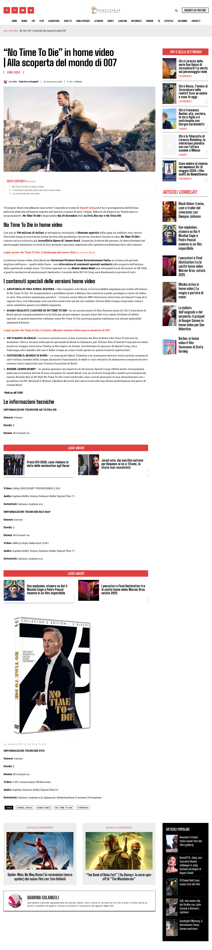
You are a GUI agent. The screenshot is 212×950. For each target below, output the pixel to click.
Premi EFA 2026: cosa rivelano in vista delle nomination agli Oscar (48, 464)
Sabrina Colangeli (28, 81)
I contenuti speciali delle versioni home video (37, 190)
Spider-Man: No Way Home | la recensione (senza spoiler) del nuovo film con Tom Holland (40, 877)
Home (6, 30)
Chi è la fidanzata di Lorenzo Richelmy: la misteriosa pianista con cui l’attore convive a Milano (192, 143)
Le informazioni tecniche (26, 193)
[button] (176, 10)
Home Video (13, 30)
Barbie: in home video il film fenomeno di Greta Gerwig (191, 344)
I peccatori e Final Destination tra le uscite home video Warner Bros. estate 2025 (192, 266)
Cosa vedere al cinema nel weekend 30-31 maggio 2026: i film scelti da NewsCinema (193, 169)
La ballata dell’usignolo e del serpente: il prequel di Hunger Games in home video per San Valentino (191, 318)
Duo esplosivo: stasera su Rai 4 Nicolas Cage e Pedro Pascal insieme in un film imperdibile (190, 237)
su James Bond (85, 252)
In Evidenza (185, 76)
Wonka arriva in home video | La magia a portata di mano (191, 290)
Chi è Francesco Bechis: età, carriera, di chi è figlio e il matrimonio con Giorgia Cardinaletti (192, 117)
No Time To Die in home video (28, 186)
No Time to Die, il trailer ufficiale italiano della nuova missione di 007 (65, 330)
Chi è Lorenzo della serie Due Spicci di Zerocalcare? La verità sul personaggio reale (193, 66)
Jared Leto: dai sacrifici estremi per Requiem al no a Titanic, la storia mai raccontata (122, 463)
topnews (82, 808)
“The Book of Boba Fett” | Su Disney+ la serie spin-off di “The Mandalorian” (119, 877)
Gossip (183, 129)
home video (43, 808)
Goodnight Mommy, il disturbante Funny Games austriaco (191, 924)
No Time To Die (63, 808)
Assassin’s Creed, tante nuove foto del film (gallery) (191, 841)
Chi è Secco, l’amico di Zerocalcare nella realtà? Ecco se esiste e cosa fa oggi (193, 91)
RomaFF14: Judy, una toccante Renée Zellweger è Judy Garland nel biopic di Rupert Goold (191, 865)
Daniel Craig (88, 207)
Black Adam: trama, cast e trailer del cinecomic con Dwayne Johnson (191, 209)
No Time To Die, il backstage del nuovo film (48, 252)
